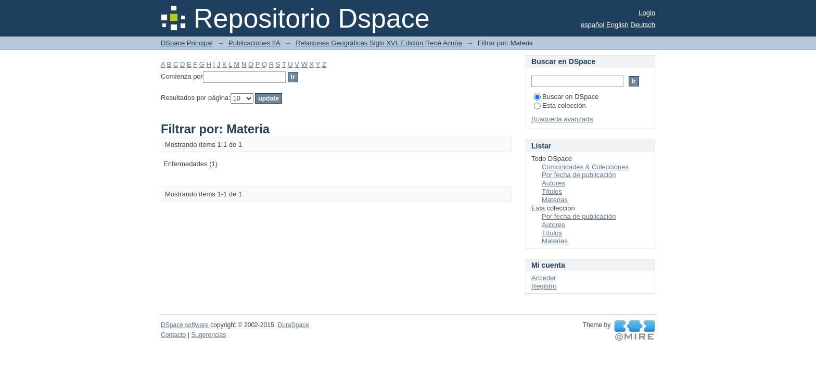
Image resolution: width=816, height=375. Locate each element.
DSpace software (185, 325)
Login (647, 13)
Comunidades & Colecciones (585, 167)
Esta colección (560, 105)
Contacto (173, 335)
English (617, 25)
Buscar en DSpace (566, 97)
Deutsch (642, 25)
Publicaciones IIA (254, 43)
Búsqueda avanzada (562, 119)
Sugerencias (208, 335)
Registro (543, 286)
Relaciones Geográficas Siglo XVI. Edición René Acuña (379, 43)
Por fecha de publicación (579, 175)
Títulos (552, 191)
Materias (555, 200)
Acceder (543, 278)
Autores (553, 183)
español (593, 25)
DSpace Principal (187, 43)
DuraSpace (293, 325)
